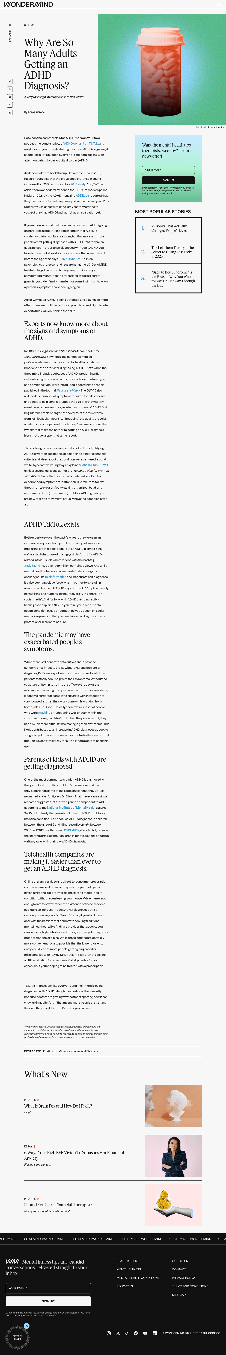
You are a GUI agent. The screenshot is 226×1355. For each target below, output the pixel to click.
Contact (179, 1269)
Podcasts (125, 1286)
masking (44, 712)
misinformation (55, 576)
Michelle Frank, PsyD (93, 465)
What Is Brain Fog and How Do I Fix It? (58, 1105)
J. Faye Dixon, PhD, (70, 258)
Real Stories (127, 1260)
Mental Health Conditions (138, 1277)
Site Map (179, 1294)
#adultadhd (32, 565)
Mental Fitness (129, 1269)
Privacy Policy (22, 1315)
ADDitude (82, 195)
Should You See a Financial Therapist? (58, 1204)
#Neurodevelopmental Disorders (78, 1051)
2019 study (77, 184)
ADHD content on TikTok (81, 143)
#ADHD (51, 1051)
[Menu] (219, 4)
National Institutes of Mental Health (71, 807)
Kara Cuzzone (36, 112)
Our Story (180, 1260)
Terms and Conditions (164, 193)
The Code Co (211, 1333)
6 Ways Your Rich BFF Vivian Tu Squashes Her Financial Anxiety (74, 1155)
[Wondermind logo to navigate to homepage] (28, 4)
